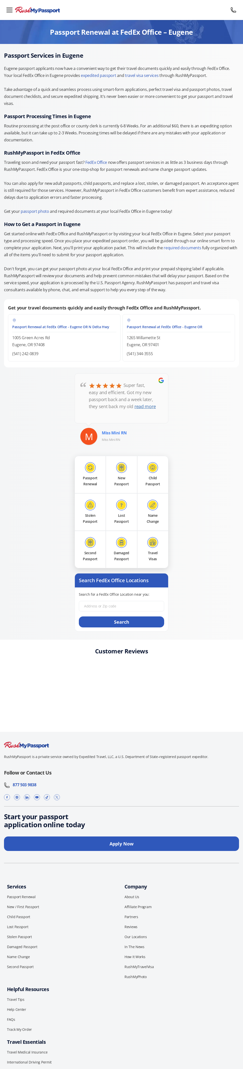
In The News (134, 946)
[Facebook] (7, 797)
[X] (57, 797)
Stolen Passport (19, 936)
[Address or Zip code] (121, 606)
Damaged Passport (22, 946)
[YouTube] (37, 797)
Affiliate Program (137, 906)
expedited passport (98, 75)
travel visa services (142, 75)
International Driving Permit (29, 1062)
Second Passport (20, 966)
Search (121, 622)
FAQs (11, 1019)
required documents (182, 248)
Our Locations (135, 936)
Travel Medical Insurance (27, 1052)
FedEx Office (96, 162)
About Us (131, 896)
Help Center (16, 1009)
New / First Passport (23, 906)
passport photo (35, 211)
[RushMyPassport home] (121, 10)
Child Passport (18, 916)
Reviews (130, 926)
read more (145, 406)
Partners (131, 916)
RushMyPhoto (135, 976)
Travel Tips (15, 999)
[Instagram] (17, 797)
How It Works (134, 956)
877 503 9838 (20, 785)
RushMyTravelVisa (139, 966)
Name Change (18, 956)
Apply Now (121, 844)
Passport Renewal (21, 896)
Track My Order (19, 1029)
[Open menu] (9, 9)
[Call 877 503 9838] (233, 9)
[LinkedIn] (27, 797)
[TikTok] (47, 797)
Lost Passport (17, 926)
